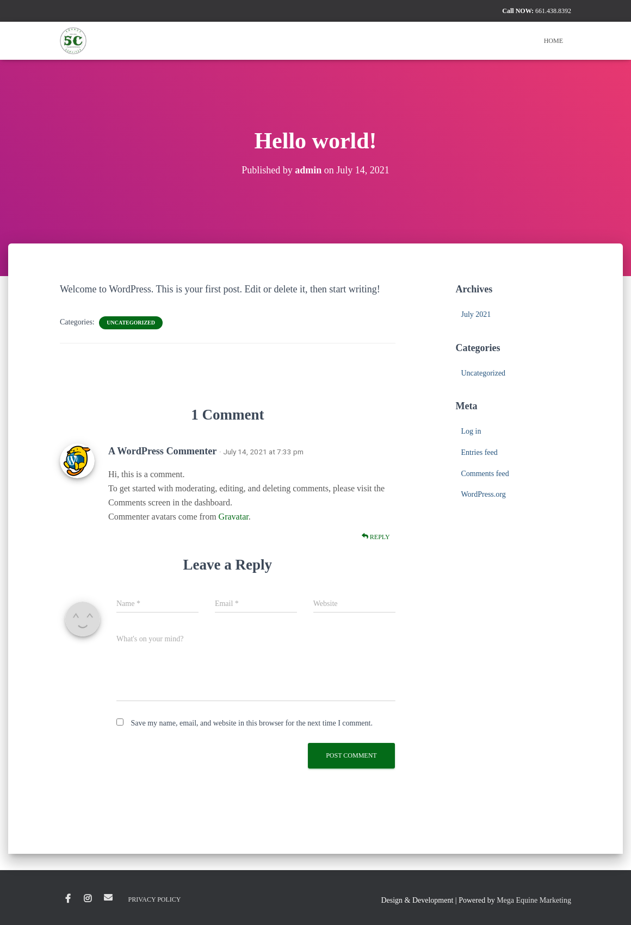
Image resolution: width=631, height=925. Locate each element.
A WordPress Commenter (162, 451)
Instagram (87, 898)
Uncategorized (131, 323)
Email (108, 897)
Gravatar (234, 516)
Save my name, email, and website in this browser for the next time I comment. (252, 723)
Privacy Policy (154, 899)
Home (553, 41)
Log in (471, 431)
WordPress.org (483, 494)
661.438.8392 (553, 11)
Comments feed (485, 474)
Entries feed (479, 452)
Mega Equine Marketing (534, 900)
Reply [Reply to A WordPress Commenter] (376, 537)
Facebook (68, 898)
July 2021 (476, 314)
